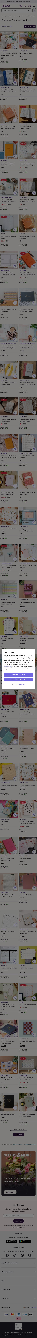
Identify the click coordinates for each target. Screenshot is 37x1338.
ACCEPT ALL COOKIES (18, 674)
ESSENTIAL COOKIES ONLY (18, 679)
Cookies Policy (8, 666)
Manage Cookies (18, 684)
